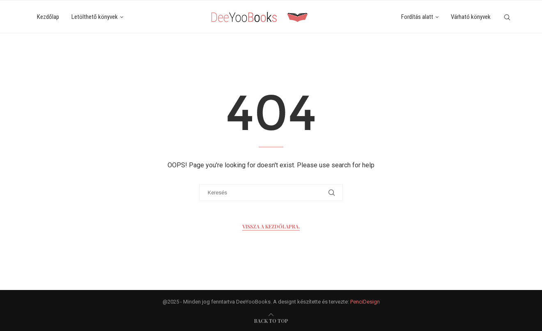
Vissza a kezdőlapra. (271, 226)
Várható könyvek (471, 17)
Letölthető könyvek (94, 17)
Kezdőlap (48, 17)
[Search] (507, 17)
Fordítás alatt (417, 17)
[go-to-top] (271, 320)
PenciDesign (365, 302)
